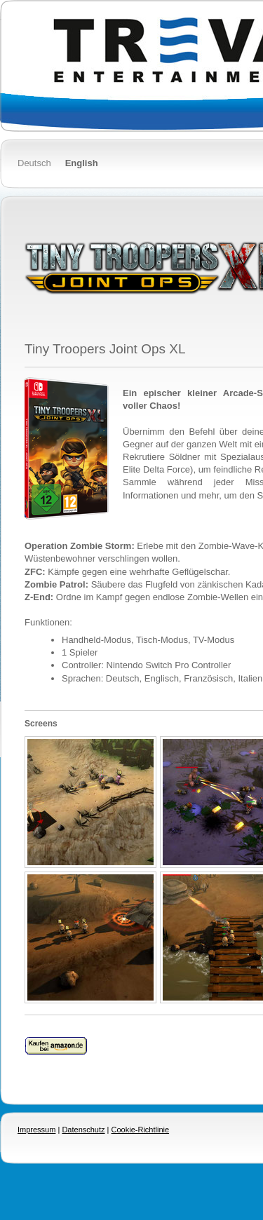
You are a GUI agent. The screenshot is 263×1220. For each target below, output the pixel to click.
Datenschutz (83, 1129)
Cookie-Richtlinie (141, 1129)
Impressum (36, 1129)
